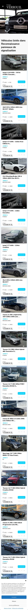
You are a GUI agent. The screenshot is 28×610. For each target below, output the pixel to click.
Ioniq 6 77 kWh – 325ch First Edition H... (13, 143)
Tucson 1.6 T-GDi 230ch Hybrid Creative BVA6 (14, 489)
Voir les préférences (14, 605)
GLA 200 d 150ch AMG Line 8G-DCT (12, 281)
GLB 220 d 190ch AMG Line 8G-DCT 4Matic (12, 108)
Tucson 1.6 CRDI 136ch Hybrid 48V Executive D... (13, 350)
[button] (26, 580)
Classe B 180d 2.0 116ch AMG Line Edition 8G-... (13, 420)
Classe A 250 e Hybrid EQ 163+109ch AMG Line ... (12, 316)
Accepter (14, 597)
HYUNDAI (5, 78)
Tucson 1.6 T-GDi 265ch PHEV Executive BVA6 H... (13, 385)
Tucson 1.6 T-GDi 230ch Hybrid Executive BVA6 (14, 558)
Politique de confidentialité (17, 608)
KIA (3, 459)
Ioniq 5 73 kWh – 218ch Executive (11, 212)
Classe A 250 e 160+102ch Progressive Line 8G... (12, 524)
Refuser (14, 601)
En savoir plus (21, 81)
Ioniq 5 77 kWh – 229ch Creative (11, 246)
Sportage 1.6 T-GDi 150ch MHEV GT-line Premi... (12, 454)
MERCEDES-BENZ (7, 113)
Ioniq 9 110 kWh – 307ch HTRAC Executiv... (11, 73)
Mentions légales (7, 608)
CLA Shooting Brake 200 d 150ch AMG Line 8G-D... (12, 177)
